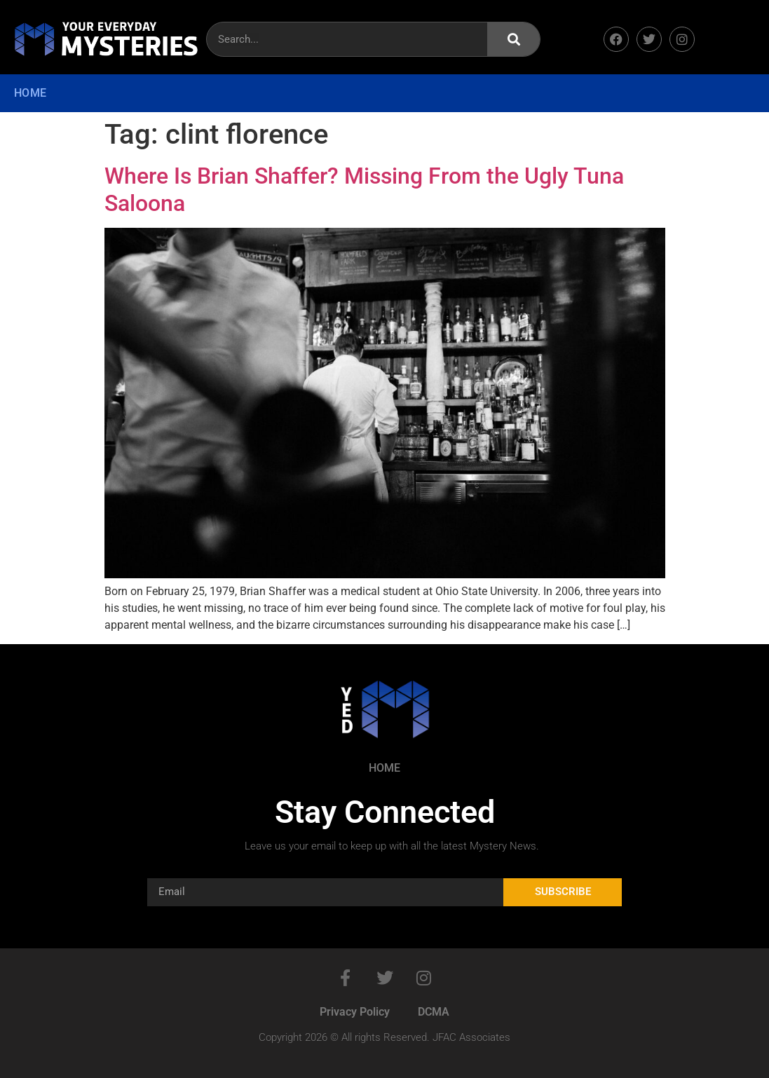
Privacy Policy (355, 1011)
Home (30, 93)
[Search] (513, 39)
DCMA (433, 1011)
